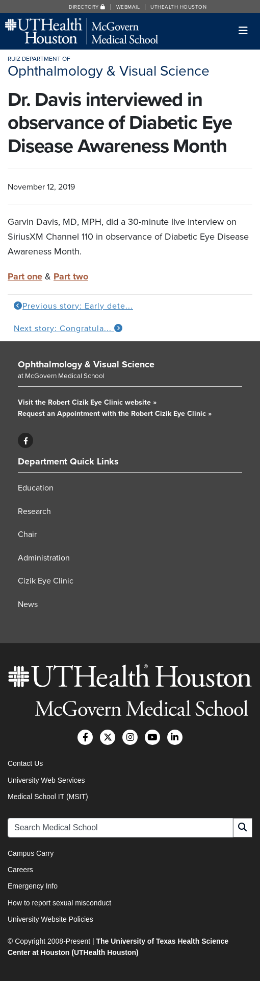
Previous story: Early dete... (73, 306)
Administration (44, 558)
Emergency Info (33, 886)
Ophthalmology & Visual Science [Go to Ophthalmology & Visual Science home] (86, 364)
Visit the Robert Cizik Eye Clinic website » (87, 402)
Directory (87, 7)
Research (34, 511)
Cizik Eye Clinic (45, 581)
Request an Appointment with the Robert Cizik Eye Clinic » (115, 413)
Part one (25, 276)
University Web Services (46, 780)
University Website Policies (50, 919)
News (28, 604)
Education (36, 488)
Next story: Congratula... (68, 328)
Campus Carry (31, 853)
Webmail (128, 7)
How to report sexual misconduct (59, 903)
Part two (71, 276)
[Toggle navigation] (243, 31)
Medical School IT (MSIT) (48, 796)
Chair (27, 534)
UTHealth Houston (178, 7)
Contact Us (25, 763)
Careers (20, 870)
